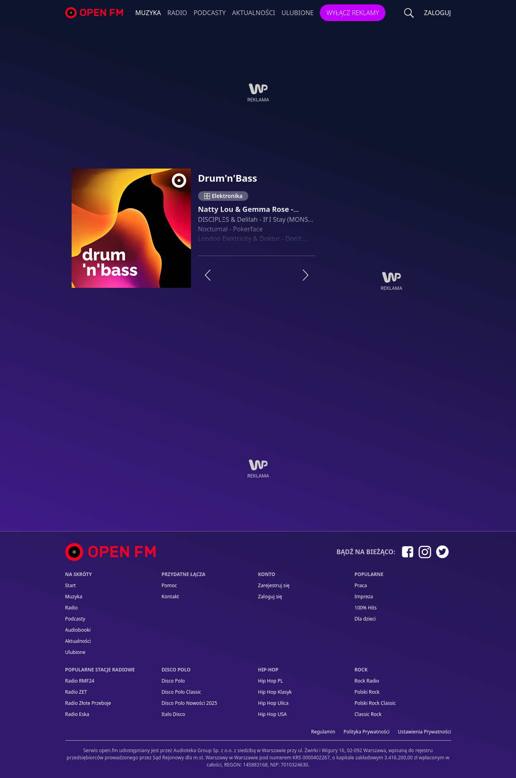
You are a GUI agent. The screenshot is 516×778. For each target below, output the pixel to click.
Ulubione (297, 12)
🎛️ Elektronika (223, 196)
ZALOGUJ (437, 12)
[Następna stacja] (305, 275)
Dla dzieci (365, 618)
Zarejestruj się (274, 585)
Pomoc (169, 585)
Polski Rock (367, 692)
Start (70, 585)
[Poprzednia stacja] (207, 275)
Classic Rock (368, 714)
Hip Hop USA (272, 714)
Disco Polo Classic (181, 692)
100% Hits (365, 607)
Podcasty (209, 12)
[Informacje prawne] (258, 754)
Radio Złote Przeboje (88, 703)
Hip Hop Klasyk (275, 692)
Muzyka (148, 12)
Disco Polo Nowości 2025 (189, 703)
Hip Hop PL (270, 680)
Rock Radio (366, 680)
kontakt (170, 596)
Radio (177, 12)
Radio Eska (77, 714)
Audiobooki (78, 630)
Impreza (363, 596)
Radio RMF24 (79, 680)
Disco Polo (173, 680)
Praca (360, 585)
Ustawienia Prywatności (424, 731)
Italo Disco (173, 714)
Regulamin (323, 731)
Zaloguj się (270, 596)
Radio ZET (76, 692)
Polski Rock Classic (375, 703)
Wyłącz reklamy (352, 12)
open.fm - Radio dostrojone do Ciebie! (95, 13)
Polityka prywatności (367, 731)
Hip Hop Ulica (273, 703)
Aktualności (253, 12)
